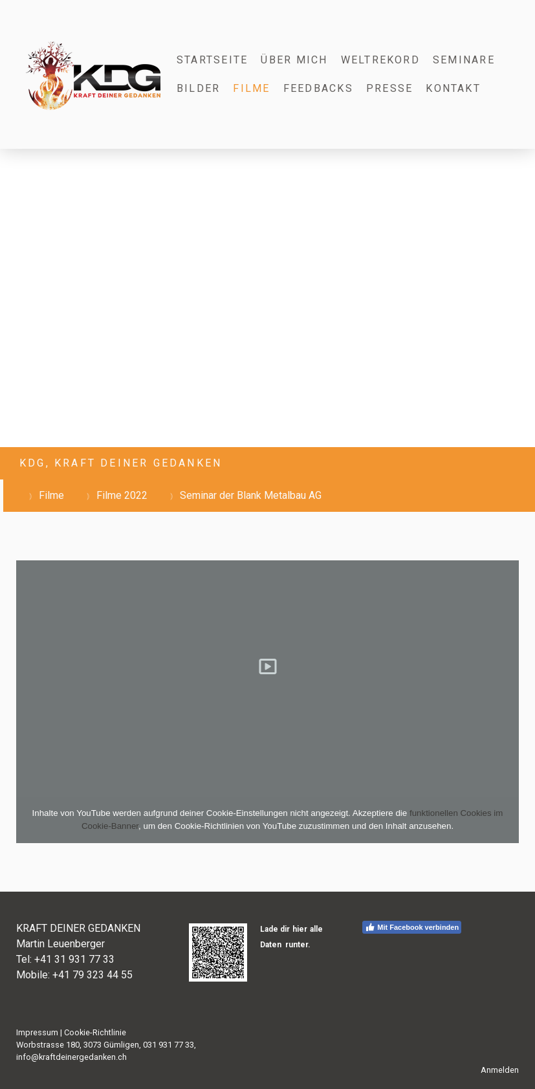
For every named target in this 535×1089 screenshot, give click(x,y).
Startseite (212, 60)
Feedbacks (318, 88)
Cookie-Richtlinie (95, 1032)
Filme (251, 88)
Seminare (464, 60)
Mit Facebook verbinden (412, 927)
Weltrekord (380, 60)
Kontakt (453, 88)
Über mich (294, 60)
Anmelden (500, 1070)
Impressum (37, 1032)
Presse (389, 88)
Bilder (198, 88)
